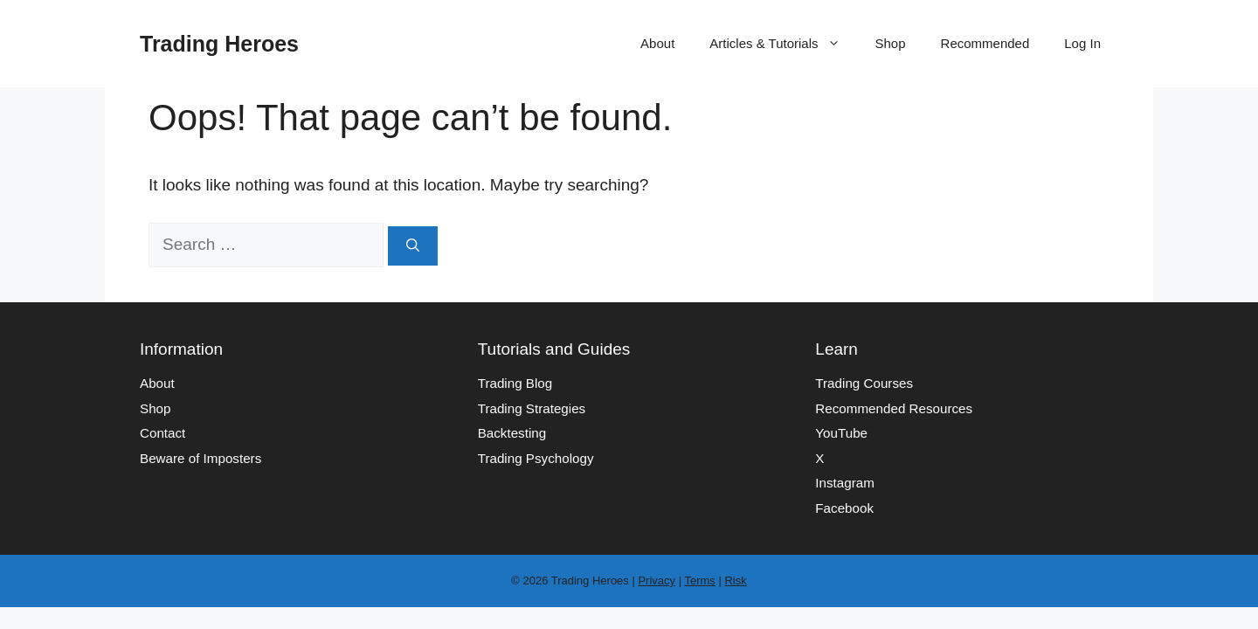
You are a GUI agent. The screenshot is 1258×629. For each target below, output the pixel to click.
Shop (890, 43)
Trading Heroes (219, 43)
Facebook (844, 508)
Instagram (844, 482)
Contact (162, 432)
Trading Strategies (532, 408)
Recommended (985, 43)
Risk (735, 580)
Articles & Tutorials (783, 43)
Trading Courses (864, 383)
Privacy (656, 580)
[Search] (413, 246)
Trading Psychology (536, 458)
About (657, 43)
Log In (1082, 43)
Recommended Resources (893, 408)
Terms (699, 580)
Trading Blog (515, 383)
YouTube (841, 432)
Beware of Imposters (200, 458)
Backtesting (512, 432)
